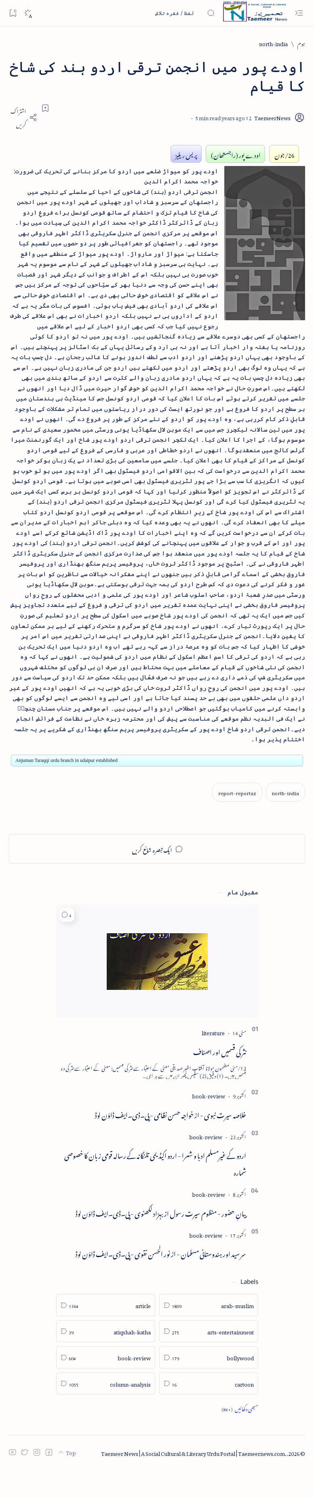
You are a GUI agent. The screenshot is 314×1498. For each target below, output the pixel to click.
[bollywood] (208, 1386)
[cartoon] (208, 1412)
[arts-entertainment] (208, 1360)
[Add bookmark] (45, 108)
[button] (66, 943)
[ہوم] (301, 43)
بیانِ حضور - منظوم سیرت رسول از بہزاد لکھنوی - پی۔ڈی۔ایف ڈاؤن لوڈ (161, 1240)
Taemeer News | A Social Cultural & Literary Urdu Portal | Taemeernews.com (193, 1481)
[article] (105, 1334)
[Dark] (28, 13)
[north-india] (273, 43)
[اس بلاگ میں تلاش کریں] (154, 12)
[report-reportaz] (237, 820)
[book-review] (208, 1123)
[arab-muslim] (208, 1334)
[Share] (23, 117)
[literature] (213, 1060)
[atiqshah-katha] (105, 1360)
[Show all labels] (239, 1437)
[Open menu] (299, 13)
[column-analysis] (105, 1412)
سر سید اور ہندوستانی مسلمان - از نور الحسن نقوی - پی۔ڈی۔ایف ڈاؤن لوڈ (161, 1281)
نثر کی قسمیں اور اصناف (219, 1079)
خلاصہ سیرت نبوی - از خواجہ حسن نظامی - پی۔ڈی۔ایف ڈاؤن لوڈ (170, 1142)
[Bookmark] (13, 13)
